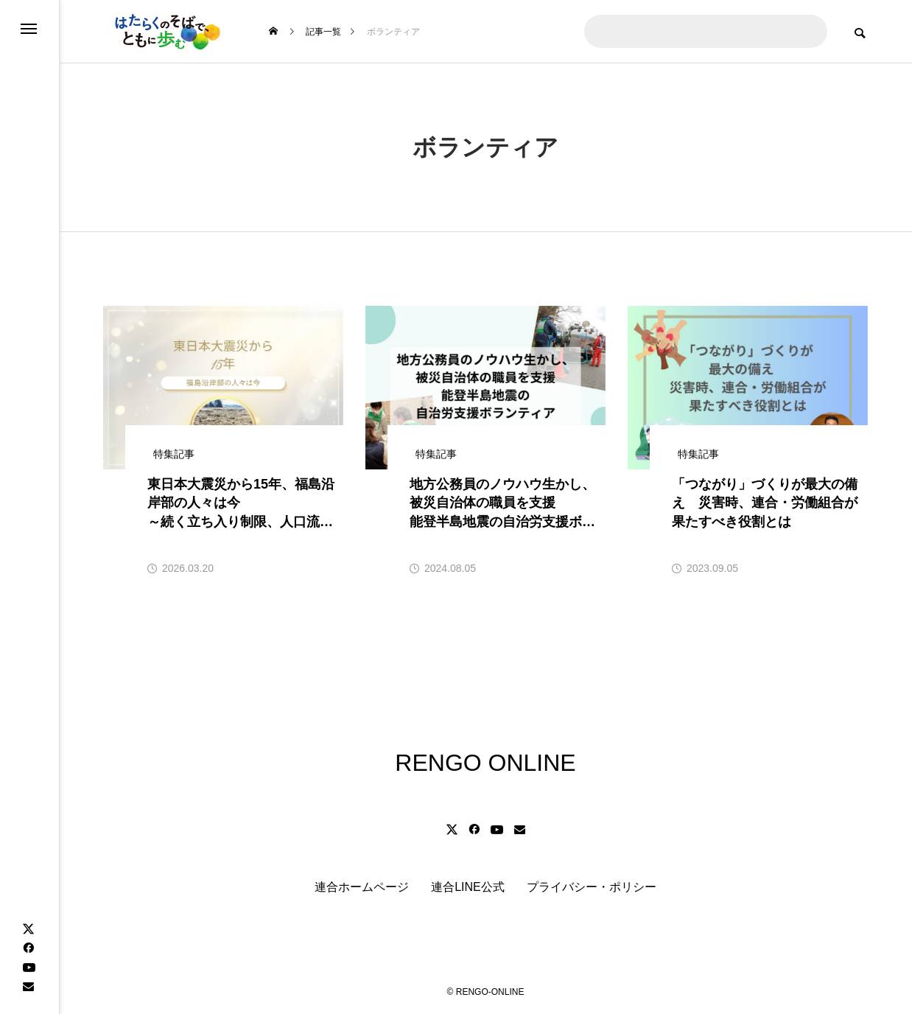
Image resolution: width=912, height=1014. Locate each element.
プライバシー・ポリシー (591, 887)
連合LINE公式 (468, 887)
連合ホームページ (362, 887)
